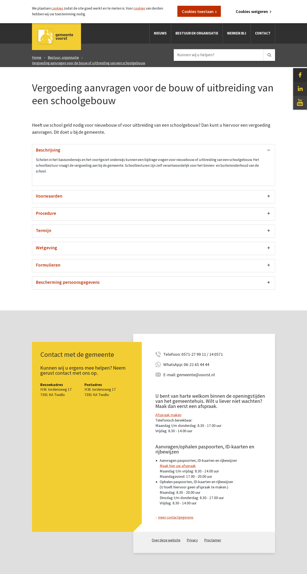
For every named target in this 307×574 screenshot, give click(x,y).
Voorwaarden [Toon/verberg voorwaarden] (49, 196)
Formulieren (48, 265)
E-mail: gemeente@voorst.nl (189, 374)
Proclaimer (212, 540)
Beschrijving (48, 150)
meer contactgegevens (175, 517)
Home (36, 57)
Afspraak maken (168, 414)
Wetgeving (46, 248)
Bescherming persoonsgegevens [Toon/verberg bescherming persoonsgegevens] (68, 282)
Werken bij (236, 33)
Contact (263, 33)
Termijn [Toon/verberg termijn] (43, 230)
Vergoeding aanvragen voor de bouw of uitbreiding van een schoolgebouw (88, 63)
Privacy (192, 540)
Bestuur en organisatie (196, 33)
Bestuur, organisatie (63, 57)
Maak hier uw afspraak (178, 465)
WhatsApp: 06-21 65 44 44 (186, 364)
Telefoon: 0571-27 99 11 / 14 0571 (193, 354)
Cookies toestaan (198, 11)
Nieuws (160, 33)
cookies (57, 8)
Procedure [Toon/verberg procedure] (46, 213)
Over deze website (166, 540)
